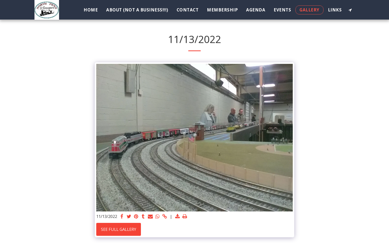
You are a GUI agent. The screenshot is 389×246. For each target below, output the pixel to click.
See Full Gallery (118, 229)
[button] (350, 10)
